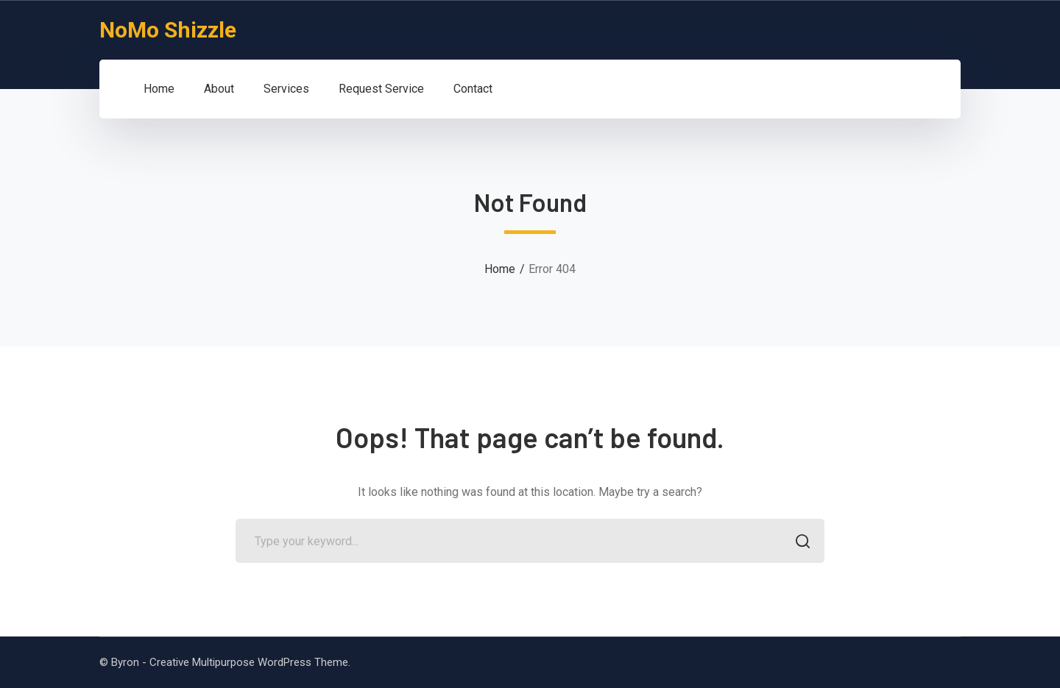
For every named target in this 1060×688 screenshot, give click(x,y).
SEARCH (798, 543)
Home (499, 269)
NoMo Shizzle (167, 30)
